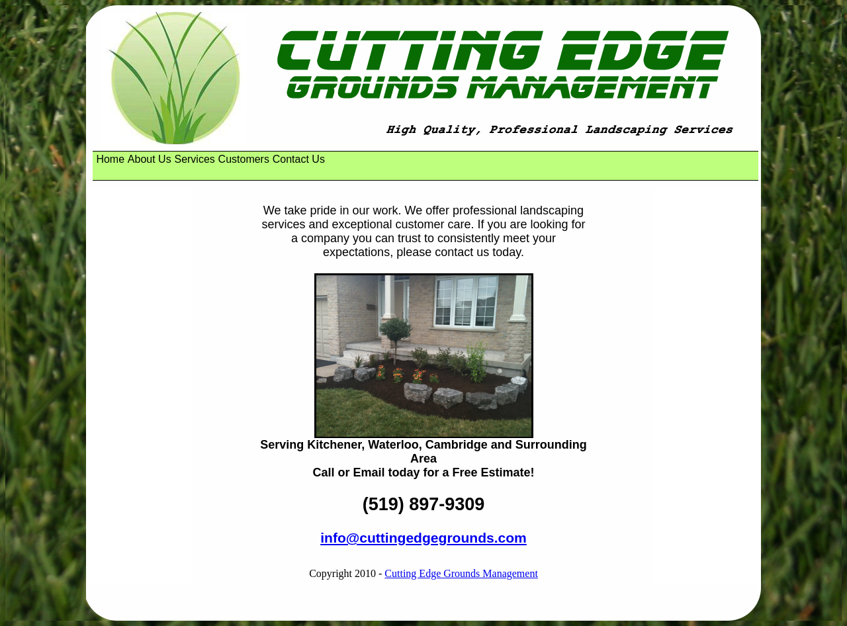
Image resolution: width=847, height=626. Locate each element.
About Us (149, 159)
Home (110, 159)
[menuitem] (110, 159)
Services (194, 159)
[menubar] (212, 159)
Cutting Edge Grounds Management (461, 573)
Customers (243, 159)
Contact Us (299, 159)
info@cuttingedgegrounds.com (423, 537)
